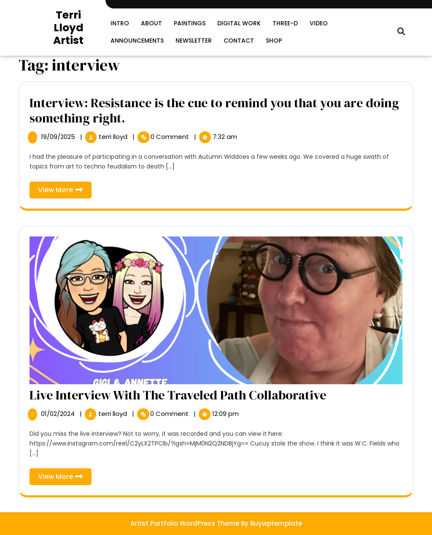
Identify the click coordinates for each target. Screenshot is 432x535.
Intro (120, 23)
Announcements (137, 40)
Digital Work (239, 23)
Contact (239, 40)
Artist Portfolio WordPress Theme (184, 523)
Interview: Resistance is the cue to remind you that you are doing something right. (214, 110)
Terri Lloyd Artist (68, 28)
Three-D (285, 23)
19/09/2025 (59, 136)
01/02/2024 (58, 413)
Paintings (189, 23)
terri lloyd (114, 136)
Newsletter (194, 40)
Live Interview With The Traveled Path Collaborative (178, 395)
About (151, 23)
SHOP (274, 40)
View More (65, 191)
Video (319, 23)
